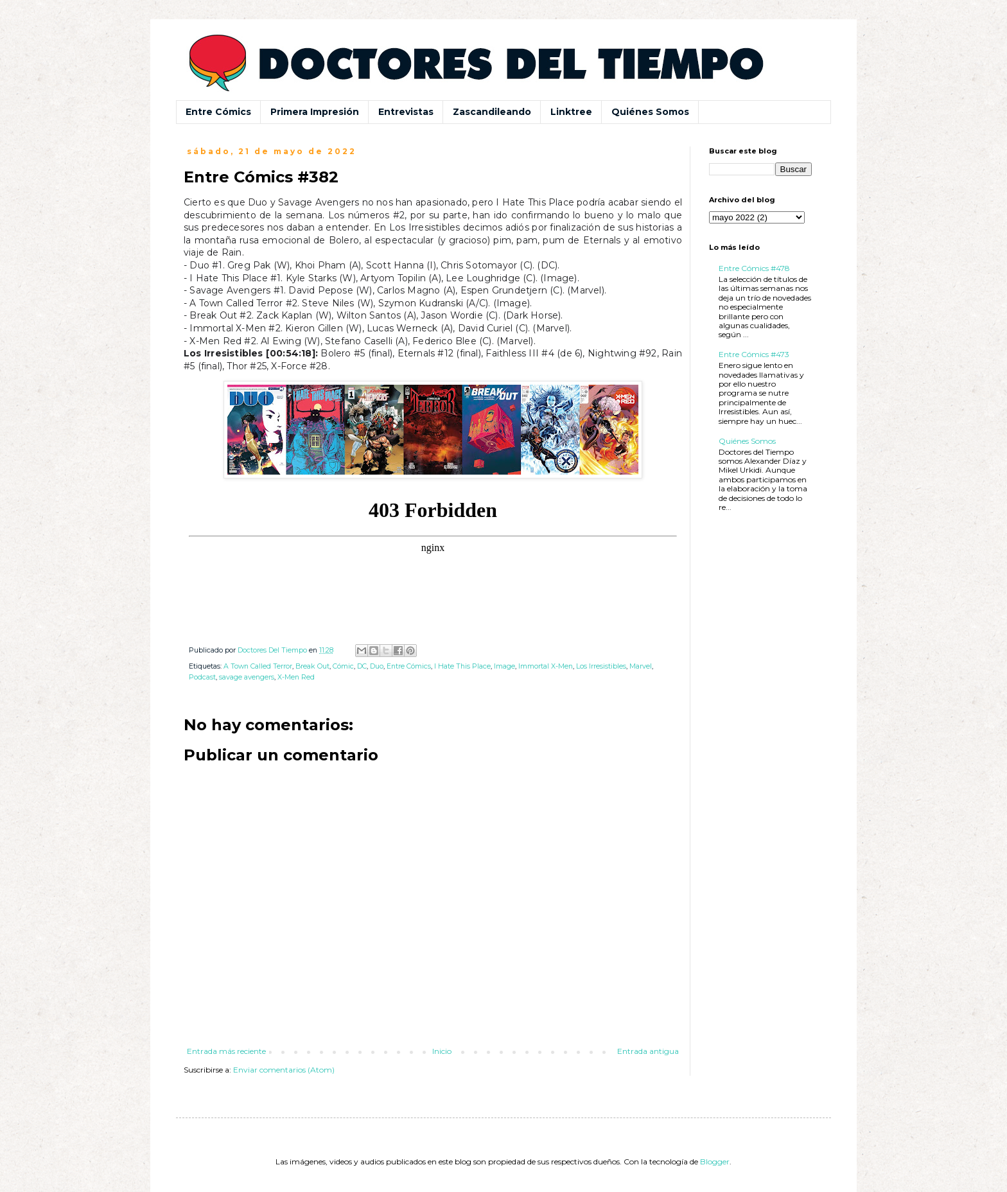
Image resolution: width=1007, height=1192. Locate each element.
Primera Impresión (314, 112)
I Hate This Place (462, 666)
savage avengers (246, 677)
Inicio (441, 1051)
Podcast (202, 677)
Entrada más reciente (226, 1051)
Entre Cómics (218, 112)
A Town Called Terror (257, 666)
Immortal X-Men (545, 666)
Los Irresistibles (601, 666)
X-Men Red (296, 677)
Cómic (343, 666)
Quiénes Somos (650, 112)
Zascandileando (492, 112)
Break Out (312, 666)
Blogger (715, 1161)
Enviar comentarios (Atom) (284, 1069)
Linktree (571, 112)
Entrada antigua (648, 1051)
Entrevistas (405, 112)
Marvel (640, 666)
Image (504, 666)
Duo (376, 666)
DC (362, 666)
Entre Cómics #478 (754, 268)
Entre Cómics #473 (754, 354)
